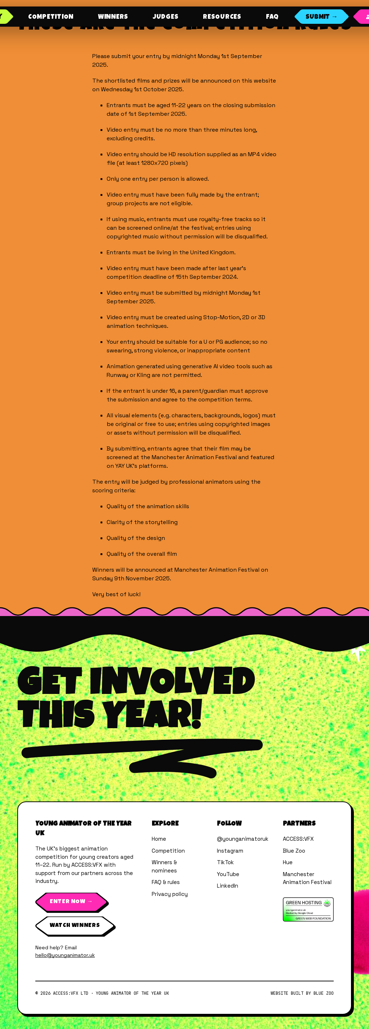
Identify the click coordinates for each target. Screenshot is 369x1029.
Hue (288, 862)
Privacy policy (170, 894)
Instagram (230, 850)
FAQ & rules (166, 882)
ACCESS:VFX (298, 838)
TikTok (225, 862)
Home (159, 838)
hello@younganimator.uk (65, 955)
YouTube (228, 874)
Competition (168, 850)
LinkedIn (227, 885)
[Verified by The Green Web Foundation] (308, 909)
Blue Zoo (294, 850)
